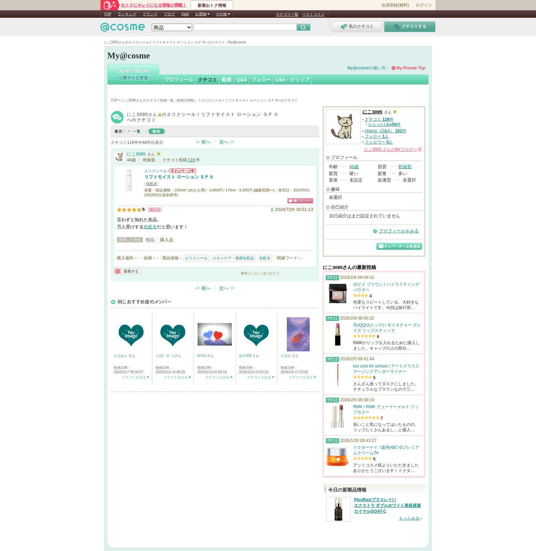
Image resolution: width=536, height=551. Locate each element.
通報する (127, 271)
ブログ (169, 14)
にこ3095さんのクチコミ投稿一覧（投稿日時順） (160, 100)
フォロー (261, 79)
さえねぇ (121, 356)
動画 (226, 79)
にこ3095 (136, 154)
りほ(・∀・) (165, 356)
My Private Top (411, 68)
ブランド (150, 14)
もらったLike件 (384, 124)
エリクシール (155, 171)
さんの (393, 149)
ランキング (127, 14)
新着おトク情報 (212, 5)
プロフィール (178, 79)
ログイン (424, 5)
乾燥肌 (405, 166)
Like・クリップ (292, 79)
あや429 (245, 356)
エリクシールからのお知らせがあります (182, 171)
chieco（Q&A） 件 (385, 131)
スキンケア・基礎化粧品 (233, 258)
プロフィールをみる (399, 230)
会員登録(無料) (395, 5)
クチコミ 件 (379, 119)
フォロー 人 (377, 136)
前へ (206, 142)
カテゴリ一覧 (287, 14)
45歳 (354, 166)
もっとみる (409, 518)
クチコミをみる (134, 377)
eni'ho (202, 356)
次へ (224, 142)
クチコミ (207, 79)
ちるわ (286, 356)
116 (191, 160)
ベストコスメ (313, 14)
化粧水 (151, 184)
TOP (107, 14)
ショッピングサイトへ (300, 200)
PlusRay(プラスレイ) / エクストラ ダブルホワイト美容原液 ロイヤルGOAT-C (387, 505)
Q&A (185, 14)
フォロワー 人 (379, 142)
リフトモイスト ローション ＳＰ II (178, 176)
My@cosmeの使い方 (366, 68)
